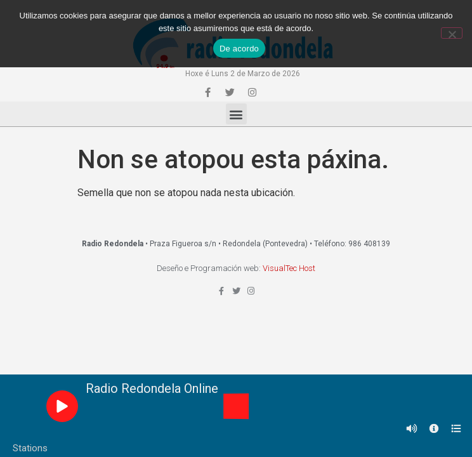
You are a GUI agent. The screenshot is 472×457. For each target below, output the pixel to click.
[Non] (451, 33)
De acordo (239, 48)
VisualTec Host (289, 268)
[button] (236, 113)
